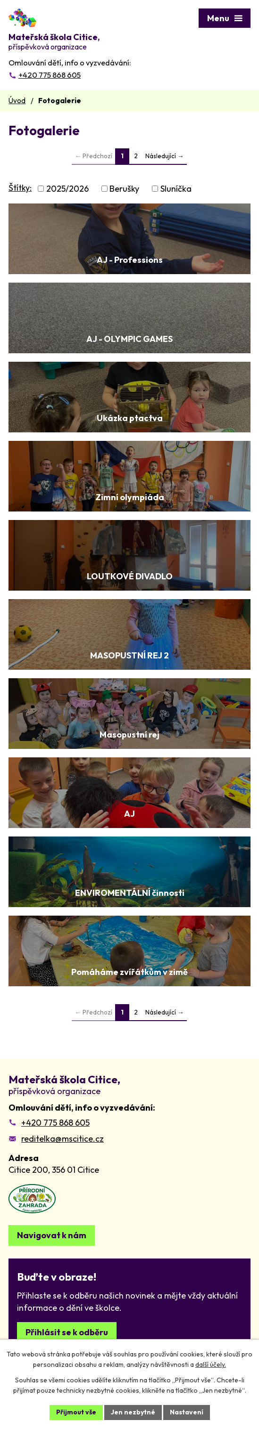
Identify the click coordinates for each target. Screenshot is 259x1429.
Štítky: (20, 187)
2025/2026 (67, 188)
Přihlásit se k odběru (66, 1332)
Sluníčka (176, 188)
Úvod (16, 100)
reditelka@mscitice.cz (62, 1138)
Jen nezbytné (133, 1412)
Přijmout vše (76, 1412)
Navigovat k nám (51, 1235)
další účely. (210, 1365)
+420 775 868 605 (55, 1122)
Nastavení (186, 1412)
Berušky (124, 188)
